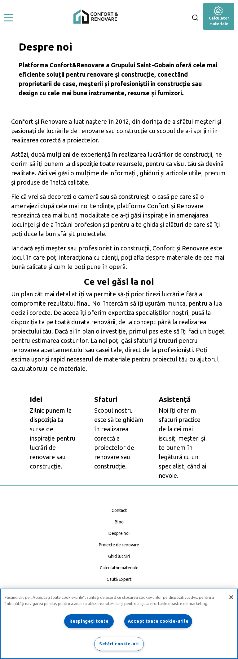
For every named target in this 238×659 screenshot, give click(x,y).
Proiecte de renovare (119, 544)
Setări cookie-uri (119, 643)
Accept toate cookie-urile (158, 621)
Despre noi (119, 533)
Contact (119, 510)
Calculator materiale (219, 17)
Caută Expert (119, 579)
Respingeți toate (89, 621)
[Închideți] (231, 597)
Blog (119, 521)
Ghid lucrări (119, 556)
